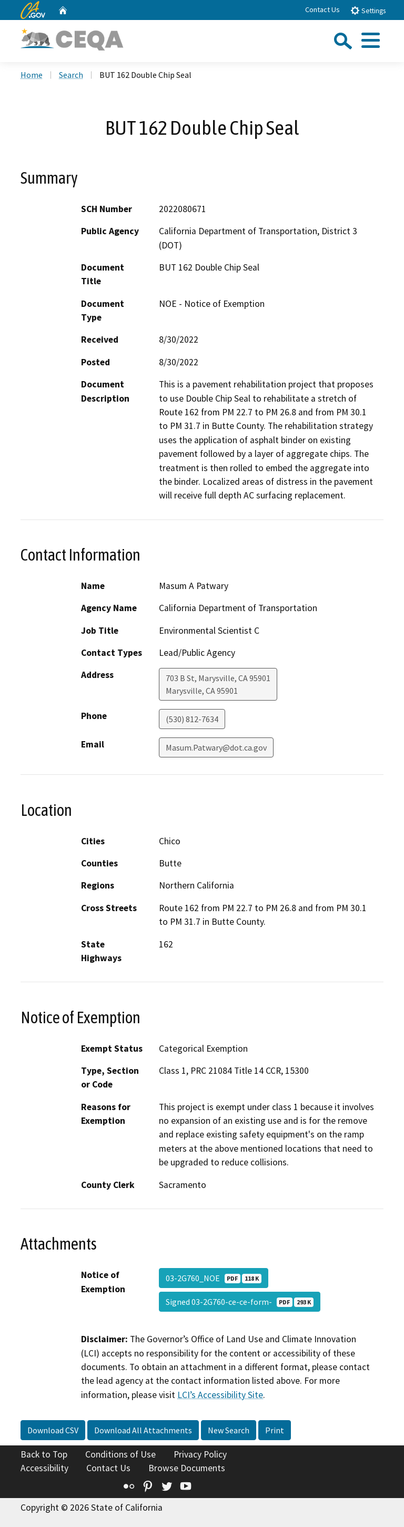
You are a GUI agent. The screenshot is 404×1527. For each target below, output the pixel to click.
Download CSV (52, 1430)
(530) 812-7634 (192, 719)
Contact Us (322, 9)
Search (71, 74)
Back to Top (44, 1454)
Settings (368, 10)
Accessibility (44, 1468)
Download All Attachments (143, 1430)
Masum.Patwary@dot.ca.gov (216, 747)
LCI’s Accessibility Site (220, 1395)
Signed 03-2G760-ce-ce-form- (240, 1301)
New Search (228, 1430)
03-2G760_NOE (213, 1278)
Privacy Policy (200, 1454)
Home (32, 74)
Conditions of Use (120, 1454)
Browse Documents (186, 1468)
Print (274, 1430)
